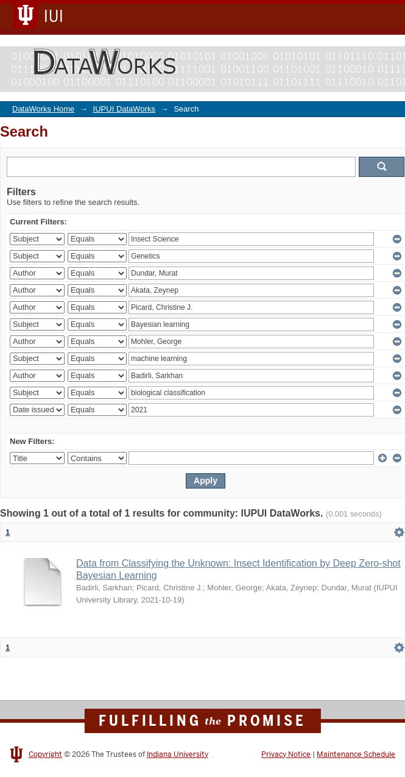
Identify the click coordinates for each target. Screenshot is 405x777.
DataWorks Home (43, 108)
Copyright (45, 754)
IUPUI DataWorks (124, 108)
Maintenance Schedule (356, 754)
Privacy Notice (286, 754)
